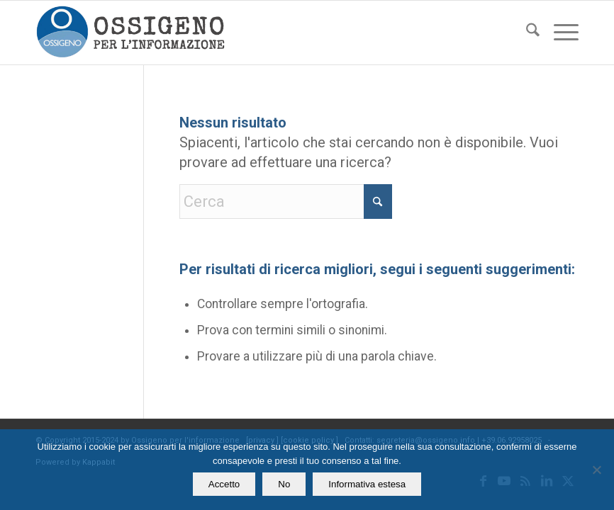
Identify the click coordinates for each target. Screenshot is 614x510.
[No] (596, 470)
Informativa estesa (367, 484)
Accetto (224, 484)
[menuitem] (526, 32)
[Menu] (559, 32)
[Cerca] (526, 32)
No (284, 484)
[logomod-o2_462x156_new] (130, 32)
